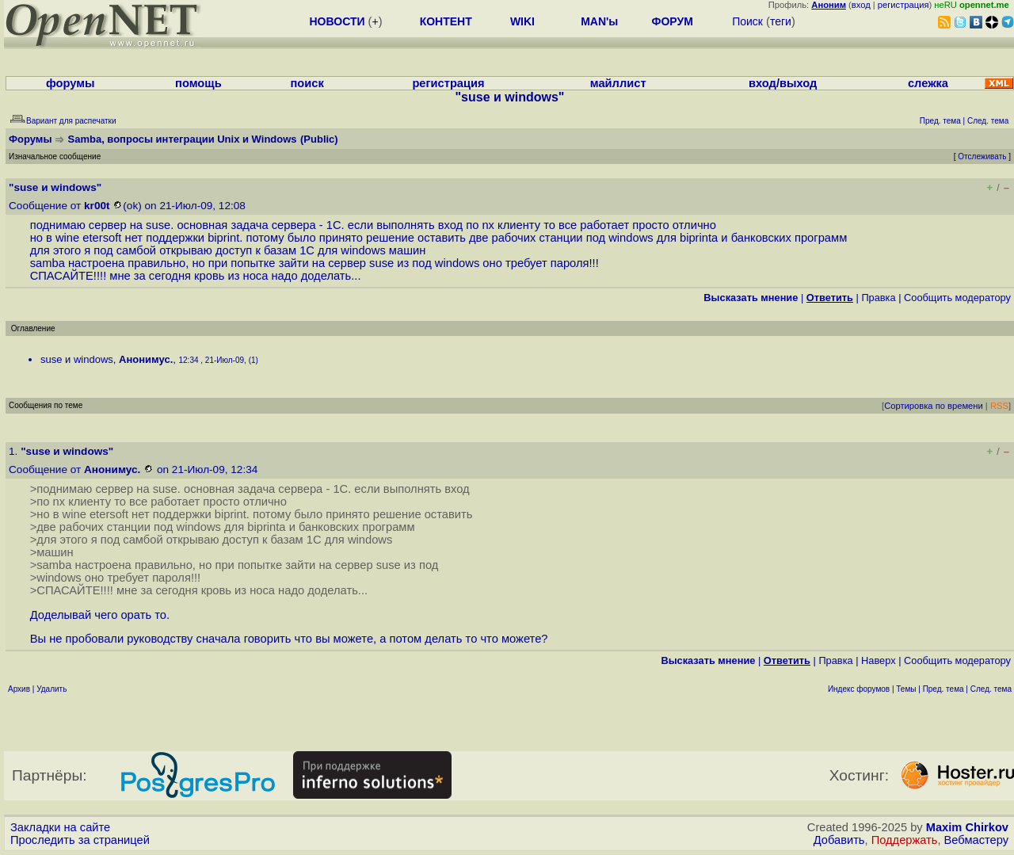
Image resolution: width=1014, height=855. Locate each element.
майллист (618, 83)
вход (861, 5)
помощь (198, 83)
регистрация (903, 5)
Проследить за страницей (80, 840)
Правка (878, 297)
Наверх (878, 660)
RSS (999, 405)
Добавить (839, 840)
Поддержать (904, 840)
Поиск (747, 21)
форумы (70, 83)
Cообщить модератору (957, 297)
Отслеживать (982, 156)
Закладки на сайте (60, 827)
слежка (928, 83)
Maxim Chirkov (967, 827)
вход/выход (783, 83)
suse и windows (76, 359)
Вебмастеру (976, 840)
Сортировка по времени (933, 405)
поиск (306, 83)
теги (780, 21)
